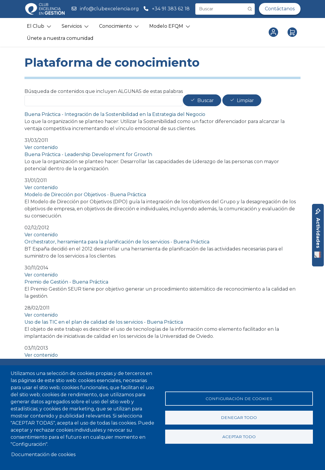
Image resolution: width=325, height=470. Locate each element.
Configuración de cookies (239, 398)
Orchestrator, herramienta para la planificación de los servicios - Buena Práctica (116, 242)
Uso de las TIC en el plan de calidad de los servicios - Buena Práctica (103, 322)
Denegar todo (239, 417)
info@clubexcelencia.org (109, 9)
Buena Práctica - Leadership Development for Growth (88, 154)
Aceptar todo (239, 436)
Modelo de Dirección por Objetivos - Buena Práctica (85, 194)
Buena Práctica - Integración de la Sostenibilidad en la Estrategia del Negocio (114, 114)
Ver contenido (41, 147)
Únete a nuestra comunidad (60, 38)
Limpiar (245, 100)
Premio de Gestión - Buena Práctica (66, 282)
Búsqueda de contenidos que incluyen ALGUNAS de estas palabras (103, 91)
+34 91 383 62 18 (171, 9)
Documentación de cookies (43, 454)
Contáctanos (280, 9)
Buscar (205, 100)
